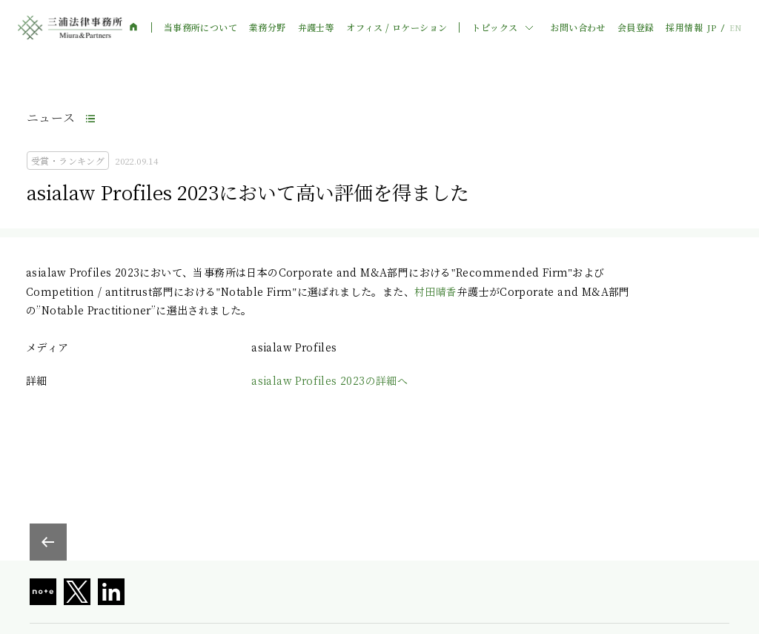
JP (711, 27)
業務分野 (267, 27)
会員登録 (635, 27)
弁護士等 (316, 27)
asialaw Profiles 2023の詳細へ (329, 380)
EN (735, 27)
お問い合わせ (577, 27)
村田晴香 (435, 291)
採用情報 (684, 27)
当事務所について (200, 27)
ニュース (51, 117)
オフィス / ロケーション (396, 27)
